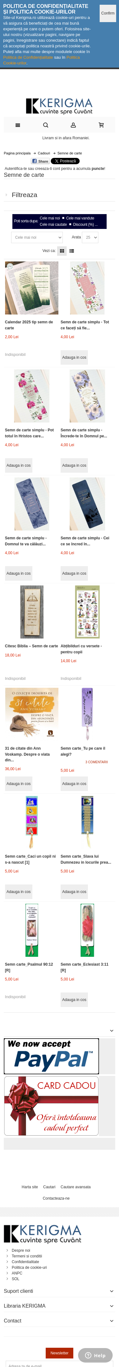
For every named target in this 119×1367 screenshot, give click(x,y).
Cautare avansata (76, 1187)
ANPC (17, 1273)
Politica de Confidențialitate (28, 57)
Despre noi (21, 1250)
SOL (15, 1279)
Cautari (49, 1187)
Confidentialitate (25, 1262)
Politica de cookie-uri (29, 1267)
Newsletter (59, 1353)
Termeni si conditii (27, 1256)
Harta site (30, 1187)
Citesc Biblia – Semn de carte (31, 646)
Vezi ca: (49, 251)
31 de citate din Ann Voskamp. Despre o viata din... (27, 754)
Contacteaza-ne (56, 1198)
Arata (76, 237)
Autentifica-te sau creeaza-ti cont (32, 168)
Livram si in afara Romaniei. (66, 138)
